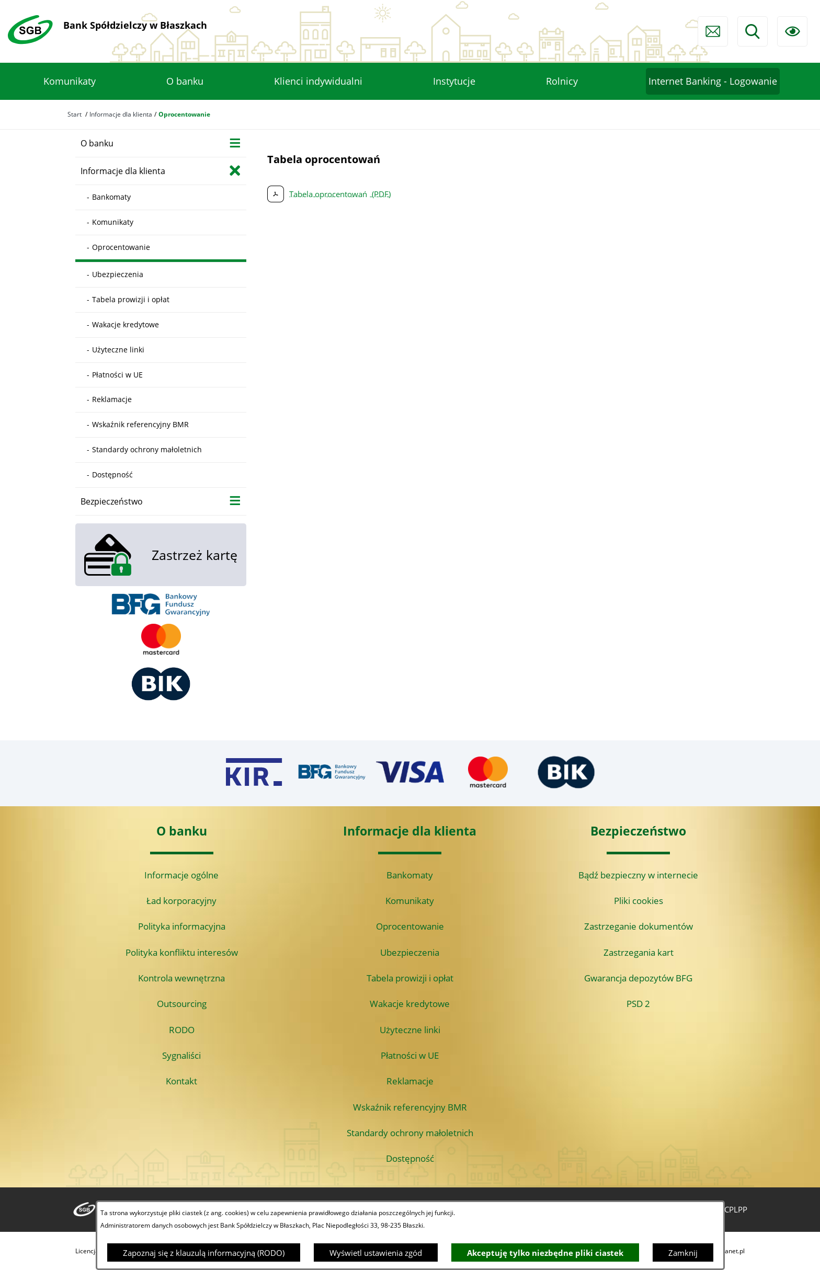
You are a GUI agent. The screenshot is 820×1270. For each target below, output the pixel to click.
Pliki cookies (638, 901)
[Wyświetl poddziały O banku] (235, 142)
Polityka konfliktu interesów (182, 952)
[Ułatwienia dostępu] (792, 31)
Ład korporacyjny (181, 901)
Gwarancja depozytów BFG (638, 978)
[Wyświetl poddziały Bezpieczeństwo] (235, 500)
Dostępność (410, 1158)
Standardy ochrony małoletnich (410, 1133)
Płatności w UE (410, 1055)
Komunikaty (409, 901)
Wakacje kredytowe (410, 1004)
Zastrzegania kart (638, 952)
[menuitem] (69, 81)
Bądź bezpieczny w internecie (638, 875)
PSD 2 (638, 1004)
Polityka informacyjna (181, 926)
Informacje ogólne (181, 875)
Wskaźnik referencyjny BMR (410, 1107)
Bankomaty (409, 875)
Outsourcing (182, 1004)
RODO (182, 1030)
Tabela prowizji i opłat (410, 978)
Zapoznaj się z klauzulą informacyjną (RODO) (203, 1253)
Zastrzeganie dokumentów (638, 926)
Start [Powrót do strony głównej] (74, 114)
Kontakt (181, 1081)
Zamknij (683, 1253)
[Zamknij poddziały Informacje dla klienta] (235, 170)
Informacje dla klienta (120, 114)
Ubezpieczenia (409, 952)
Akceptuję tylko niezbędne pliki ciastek (545, 1253)
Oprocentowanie (410, 926)
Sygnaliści (181, 1055)
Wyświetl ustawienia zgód (375, 1253)
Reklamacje (410, 1081)
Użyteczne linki (410, 1030)
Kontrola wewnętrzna (181, 978)
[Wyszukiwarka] (752, 31)
